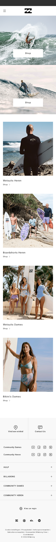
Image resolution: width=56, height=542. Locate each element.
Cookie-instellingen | (13, 530)
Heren (28, 44)
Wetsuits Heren (12, 180)
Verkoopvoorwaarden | (42, 530)
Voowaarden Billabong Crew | (37, 532)
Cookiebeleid (28, 535)
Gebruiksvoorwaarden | (16, 532)
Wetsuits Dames (13, 324)
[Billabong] (28, 11)
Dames (28, 93)
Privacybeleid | (27, 530)
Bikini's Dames (12, 396)
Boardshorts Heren (14, 252)
